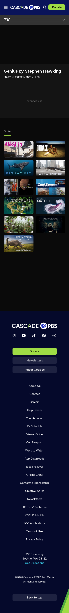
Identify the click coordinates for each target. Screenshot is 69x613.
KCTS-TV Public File (34, 507)
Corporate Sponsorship (34, 483)
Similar (7, 131)
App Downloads (34, 458)
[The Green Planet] (18, 224)
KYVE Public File (34, 515)
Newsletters (34, 360)
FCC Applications (34, 523)
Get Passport (34, 442)
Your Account (34, 418)
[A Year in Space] (18, 187)
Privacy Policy (34, 539)
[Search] (45, 7)
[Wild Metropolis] (51, 168)
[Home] (34, 325)
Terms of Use (34, 531)
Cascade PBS (31, 577)
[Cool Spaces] (51, 187)
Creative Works (34, 491)
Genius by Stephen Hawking (32, 71)
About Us (34, 386)
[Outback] (51, 149)
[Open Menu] (63, 19)
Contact (34, 394)
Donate (57, 7)
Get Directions (34, 563)
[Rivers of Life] (18, 205)
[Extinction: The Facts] (18, 243)
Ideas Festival (34, 466)
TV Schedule (34, 426)
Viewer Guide (34, 434)
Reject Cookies (34, 369)
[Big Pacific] (18, 168)
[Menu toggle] (6, 7)
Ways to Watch (34, 450)
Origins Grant (34, 474)
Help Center (34, 410)
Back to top (34, 597)
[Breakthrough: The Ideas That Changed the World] (51, 224)
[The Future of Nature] (51, 205)
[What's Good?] (18, 149)
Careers (34, 402)
